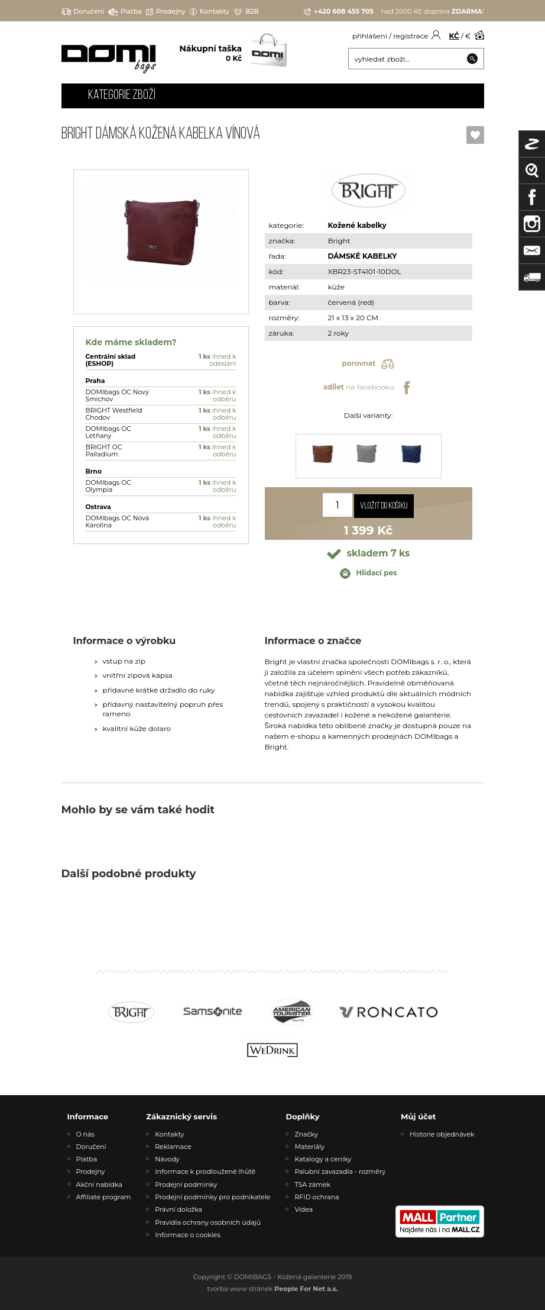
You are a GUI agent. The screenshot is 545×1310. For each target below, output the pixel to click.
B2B (246, 11)
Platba (125, 11)
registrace (410, 35)
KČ (454, 35)
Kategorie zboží (121, 95)
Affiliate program (103, 1197)
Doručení (83, 11)
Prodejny (166, 11)
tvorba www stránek (272, 1289)
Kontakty (209, 11)
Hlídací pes (368, 573)
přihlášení (369, 35)
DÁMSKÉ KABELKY (362, 256)
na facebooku (368, 387)
